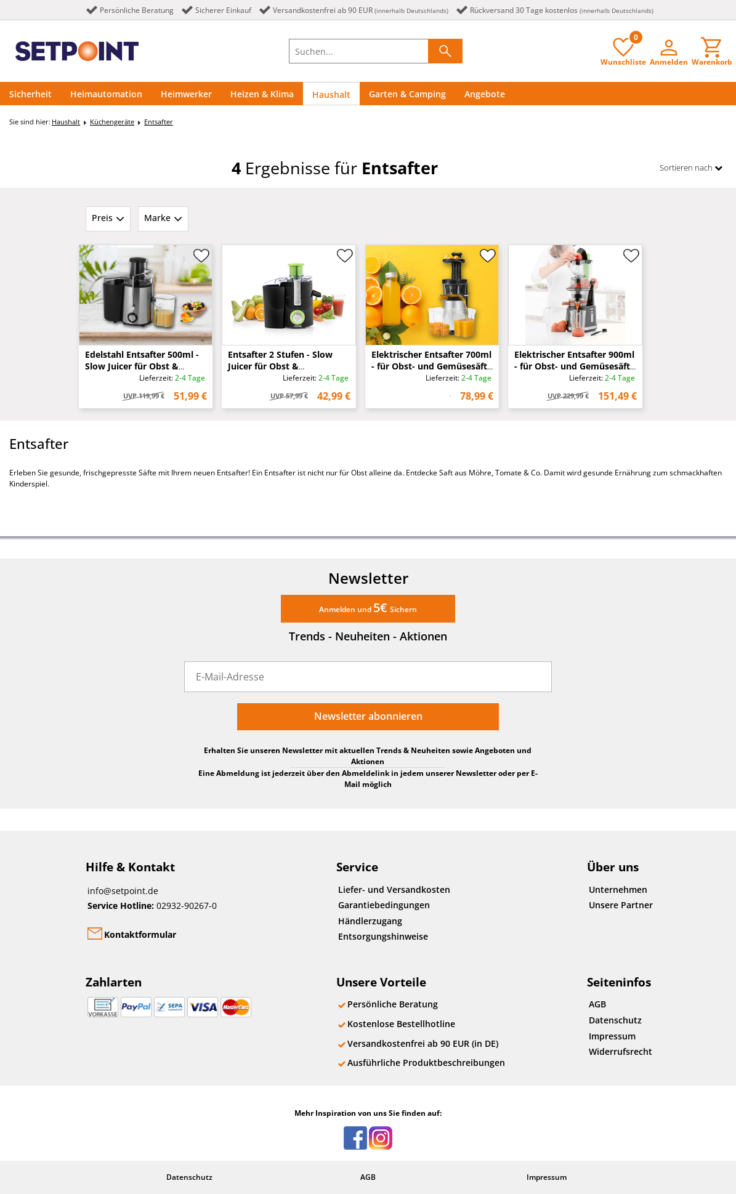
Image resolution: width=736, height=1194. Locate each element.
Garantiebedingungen (384, 905)
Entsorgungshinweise (383, 936)
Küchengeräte (112, 122)
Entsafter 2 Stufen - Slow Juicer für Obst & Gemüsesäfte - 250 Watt (280, 366)
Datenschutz (615, 1020)
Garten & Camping (407, 94)
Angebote (484, 94)
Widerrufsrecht (620, 1051)
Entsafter (158, 122)
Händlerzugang (370, 921)
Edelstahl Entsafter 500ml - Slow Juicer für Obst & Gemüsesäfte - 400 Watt (142, 366)
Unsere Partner (621, 905)
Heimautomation (106, 94)
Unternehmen (618, 889)
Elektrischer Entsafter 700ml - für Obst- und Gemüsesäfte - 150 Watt (431, 366)
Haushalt (331, 94)
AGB (597, 1004)
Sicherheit (30, 94)
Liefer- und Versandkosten (394, 889)
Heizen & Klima (262, 94)
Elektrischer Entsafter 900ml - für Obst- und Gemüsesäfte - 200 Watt (574, 366)
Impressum (612, 1036)
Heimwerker (186, 94)
